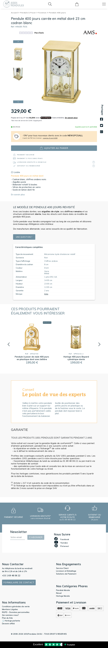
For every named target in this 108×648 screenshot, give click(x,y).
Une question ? (26, 237)
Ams (46, 294)
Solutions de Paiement (66, 574)
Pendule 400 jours (57, 13)
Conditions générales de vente (16, 606)
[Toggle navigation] (104, 4)
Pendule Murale (63, 590)
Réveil (59, 593)
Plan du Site (7, 618)
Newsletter (18, 532)
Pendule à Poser (29, 13)
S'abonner (35, 537)
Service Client (62, 568)
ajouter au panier (54, 148)
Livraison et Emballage (66, 571)
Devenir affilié (8, 623)
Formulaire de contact (18, 582)
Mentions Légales (10, 609)
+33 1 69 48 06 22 (11, 575)
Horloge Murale (63, 596)
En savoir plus (18, 194)
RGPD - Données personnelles (16, 612)
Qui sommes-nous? (10, 615)
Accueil (15, 13)
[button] (8, 344)
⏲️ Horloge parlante (11, 621)
